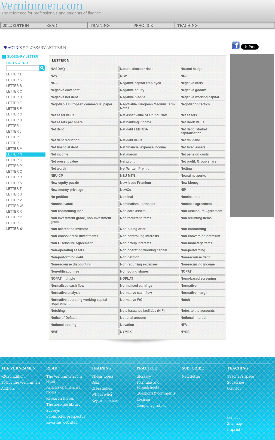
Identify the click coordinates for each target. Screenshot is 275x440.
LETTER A (14, 80)
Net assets (189, 115)
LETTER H (14, 120)
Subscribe (235, 382)
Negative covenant (65, 90)
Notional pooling (64, 325)
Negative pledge (132, 97)
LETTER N (14, 154)
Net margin (128, 154)
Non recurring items (196, 218)
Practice (143, 25)
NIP (183, 190)
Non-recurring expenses (139, 264)
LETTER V (14, 200)
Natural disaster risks (136, 69)
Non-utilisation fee (65, 271)
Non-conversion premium (200, 236)
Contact (233, 417)
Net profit (127, 161)
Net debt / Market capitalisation (194, 131)
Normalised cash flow (67, 286)
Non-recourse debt (195, 257)
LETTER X (14, 211)
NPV (184, 325)
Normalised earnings (136, 286)
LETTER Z (14, 223)
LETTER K (14, 137)
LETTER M (14, 149)
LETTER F (14, 109)
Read (51, 25)
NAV (54, 76)
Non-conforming (193, 229)
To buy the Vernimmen (20, 382)
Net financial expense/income (143, 147)
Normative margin (194, 293)
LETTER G (14, 114)
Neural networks (193, 176)
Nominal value (62, 204)
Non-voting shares (134, 271)
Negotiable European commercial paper (81, 104)
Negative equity (132, 90)
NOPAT (186, 271)
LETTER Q (14, 171)
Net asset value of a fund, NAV (143, 115)
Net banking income (135, 122)
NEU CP (57, 176)
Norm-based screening (198, 278)
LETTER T (14, 189)
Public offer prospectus (65, 416)
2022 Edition (16, 25)
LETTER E (14, 103)
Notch (185, 300)
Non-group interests (135, 243)
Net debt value (131, 140)
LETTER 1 (14, 74)
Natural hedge (191, 69)
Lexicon (143, 399)
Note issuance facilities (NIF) (142, 311)
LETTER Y (14, 217)
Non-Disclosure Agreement (72, 243)
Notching (58, 311)
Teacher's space (240, 376)
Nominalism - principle (137, 204)
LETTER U (14, 194)
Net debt (57, 129)
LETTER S (14, 183)
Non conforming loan (67, 211)
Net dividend (190, 140)
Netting (186, 168)
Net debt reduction (65, 140)
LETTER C (14, 91)
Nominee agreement (196, 204)
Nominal (126, 197)
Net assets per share (66, 122)
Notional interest (193, 318)
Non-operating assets (67, 250)
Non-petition (129, 257)
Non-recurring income (198, 264)
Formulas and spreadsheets (148, 385)
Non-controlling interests (139, 236)
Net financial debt (64, 147)
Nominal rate (190, 197)
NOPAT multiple (63, 278)
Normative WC (131, 300)
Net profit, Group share (198, 161)
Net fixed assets (193, 147)
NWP (54, 332)
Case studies (101, 388)
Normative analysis (65, 293)
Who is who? (101, 394)
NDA (184, 76)
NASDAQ (58, 69)
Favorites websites (61, 422)
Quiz (95, 382)
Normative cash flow (136, 293)
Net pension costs (195, 154)
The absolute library (63, 404)
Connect (234, 388)
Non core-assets (132, 211)
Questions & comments (156, 393)
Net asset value (62, 115)
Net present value (64, 161)
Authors (8, 388)
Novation (127, 325)
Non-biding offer (132, 229)
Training (99, 25)
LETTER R (14, 177)
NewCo (125, 190)
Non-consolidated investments (74, 236)
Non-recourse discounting (71, 264)
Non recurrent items (135, 218)
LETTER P (14, 166)
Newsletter (191, 376)
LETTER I (13, 126)
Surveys (53, 410)
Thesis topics (102, 376)
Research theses (60, 398)
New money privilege (67, 190)
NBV (123, 76)
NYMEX (126, 332)
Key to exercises (104, 400)
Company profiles (151, 405)
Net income (59, 154)
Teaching (187, 25)
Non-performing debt (67, 257)
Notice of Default (64, 318)
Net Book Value (192, 122)
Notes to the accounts (198, 311)
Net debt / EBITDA (134, 129)
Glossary (144, 376)
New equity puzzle (65, 183)
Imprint (233, 429)
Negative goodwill (194, 90)
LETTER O (14, 160)
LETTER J (13, 131)
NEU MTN (127, 176)
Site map (234, 423)
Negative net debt (64, 97)
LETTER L (14, 143)
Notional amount (133, 318)
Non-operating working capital (143, 250)
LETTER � (14, 229)
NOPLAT (126, 278)
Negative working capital (200, 97)
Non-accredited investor (69, 229)
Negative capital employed (140, 83)
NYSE (185, 332)
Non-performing (193, 250)
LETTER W (14, 206)
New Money (189, 183)
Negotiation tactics (195, 104)
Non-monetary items (196, 243)
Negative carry (192, 83)
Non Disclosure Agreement (201, 211)
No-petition (59, 197)
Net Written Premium (136, 168)
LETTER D (14, 97)
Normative (189, 286)
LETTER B (14, 86)
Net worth (58, 168)
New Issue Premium (135, 183)
